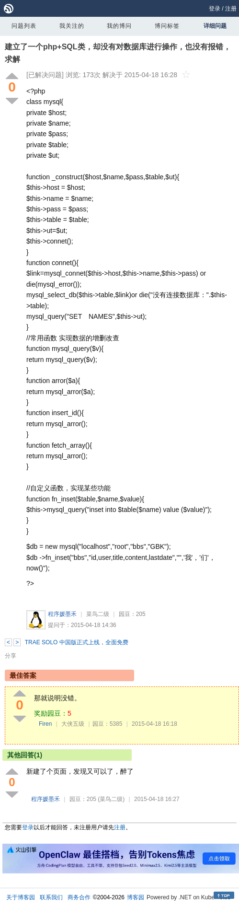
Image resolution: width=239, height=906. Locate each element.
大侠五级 (72, 723)
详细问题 (215, 26)
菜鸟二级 (97, 614)
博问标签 (167, 26)
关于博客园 (20, 897)
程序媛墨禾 (62, 614)
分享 (10, 655)
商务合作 (79, 897)
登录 (214, 8)
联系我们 (51, 897)
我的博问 (119, 26)
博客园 (135, 897)
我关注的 (71, 26)
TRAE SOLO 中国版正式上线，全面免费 (76, 642)
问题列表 (23, 26)
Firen (45, 723)
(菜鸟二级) (111, 799)
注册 (231, 8)
